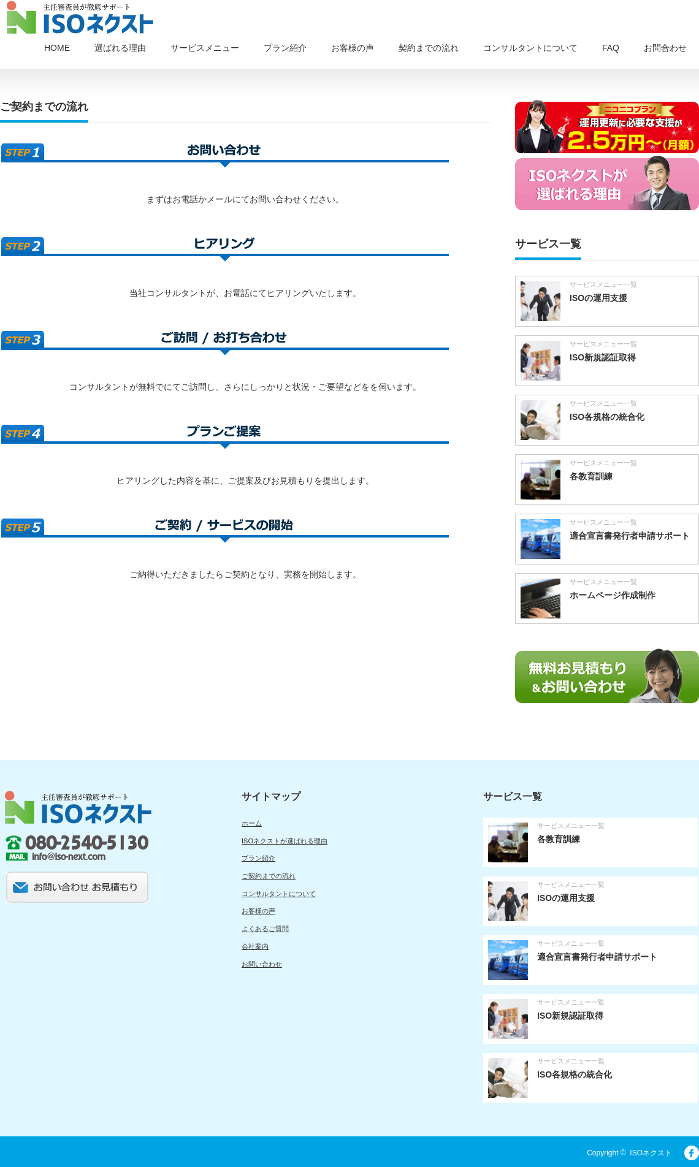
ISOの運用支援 (598, 298)
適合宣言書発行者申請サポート (630, 536)
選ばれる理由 (120, 48)
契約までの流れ (429, 48)
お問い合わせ (262, 964)
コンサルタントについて (530, 48)
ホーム (252, 823)
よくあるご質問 (265, 928)
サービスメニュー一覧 (603, 284)
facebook (691, 1153)
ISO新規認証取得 (603, 357)
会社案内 (255, 946)
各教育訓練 (591, 476)
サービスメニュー (204, 48)
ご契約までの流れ (269, 876)
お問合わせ (665, 48)
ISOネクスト (651, 1153)
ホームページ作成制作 (612, 595)
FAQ (610, 48)
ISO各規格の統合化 (607, 417)
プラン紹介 (285, 48)
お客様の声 (352, 48)
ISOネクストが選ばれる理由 (284, 841)
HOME (57, 48)
